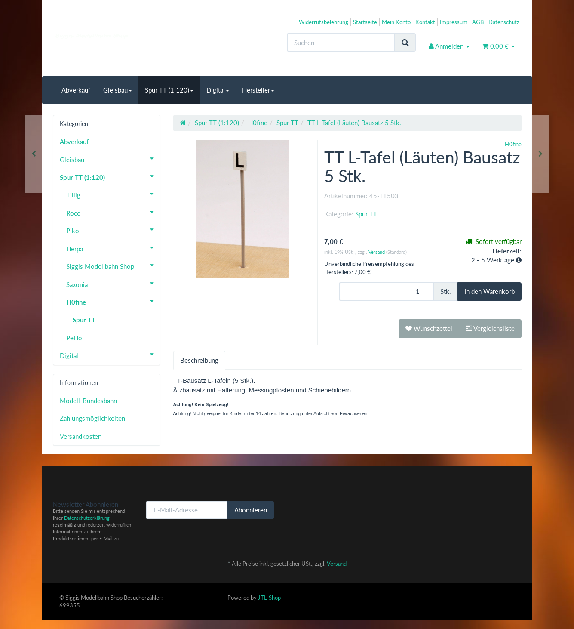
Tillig (113, 194)
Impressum (453, 21)
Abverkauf (75, 90)
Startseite (365, 21)
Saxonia (113, 283)
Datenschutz (503, 21)
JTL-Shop (269, 597)
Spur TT (366, 214)
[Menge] (386, 291)
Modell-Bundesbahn (88, 400)
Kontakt (425, 21)
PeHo (74, 338)
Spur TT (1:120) (169, 90)
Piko (113, 229)
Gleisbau (117, 90)
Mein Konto (396, 21)
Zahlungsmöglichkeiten (92, 418)
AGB (478, 21)
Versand (377, 252)
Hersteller (258, 90)
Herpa (113, 248)
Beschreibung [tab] (199, 360)
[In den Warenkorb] (489, 291)
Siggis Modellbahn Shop (113, 265)
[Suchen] (341, 42)
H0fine (113, 301)
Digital (217, 90)
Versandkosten (80, 436)
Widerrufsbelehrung (323, 21)
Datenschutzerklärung (87, 518)
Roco (113, 212)
